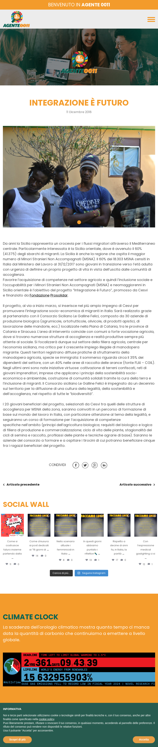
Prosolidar (59, 295)
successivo (135, 484)
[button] (79, 222)
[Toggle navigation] (151, 20)
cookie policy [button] (46, 719)
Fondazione (39, 295)
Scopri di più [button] (17, 739)
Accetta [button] (144, 739)
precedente (23, 484)
